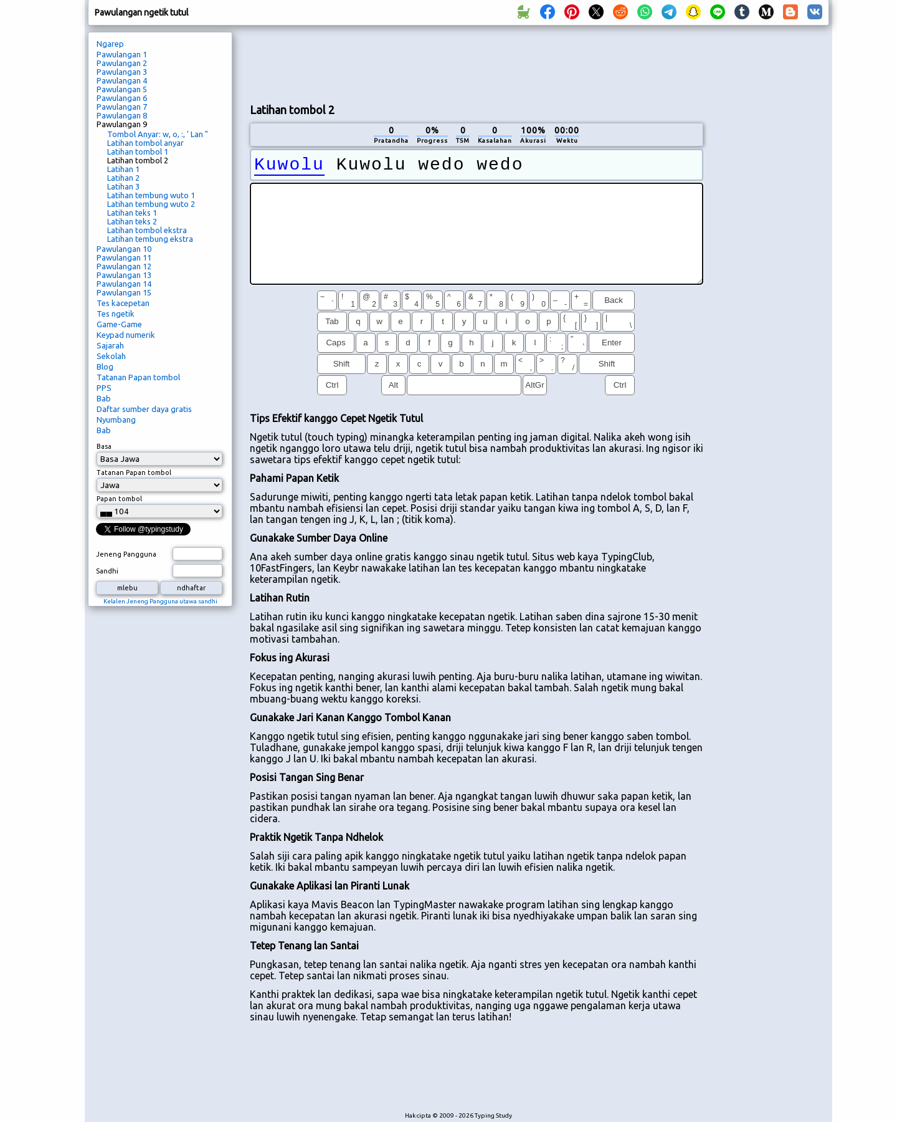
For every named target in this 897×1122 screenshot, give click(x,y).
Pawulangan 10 (124, 248)
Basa (104, 446)
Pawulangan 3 (122, 71)
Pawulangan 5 (122, 89)
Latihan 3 (123, 186)
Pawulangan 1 (122, 54)
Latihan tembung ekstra (150, 238)
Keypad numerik (126, 334)
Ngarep (110, 43)
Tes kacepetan (123, 303)
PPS (104, 387)
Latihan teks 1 (132, 212)
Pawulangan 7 (122, 106)
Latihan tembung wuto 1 (151, 195)
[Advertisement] (476, 63)
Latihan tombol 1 (137, 151)
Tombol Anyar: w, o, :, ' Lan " (157, 134)
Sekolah (111, 356)
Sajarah (110, 345)
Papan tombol (119, 498)
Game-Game (119, 324)
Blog (105, 366)
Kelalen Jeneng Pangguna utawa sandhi (160, 601)
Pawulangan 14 (124, 283)
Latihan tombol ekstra (147, 230)
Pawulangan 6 (122, 98)
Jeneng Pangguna (126, 554)
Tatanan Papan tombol (138, 377)
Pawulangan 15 (124, 292)
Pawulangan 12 (124, 266)
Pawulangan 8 (122, 115)
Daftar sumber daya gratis (144, 409)
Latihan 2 (123, 177)
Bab (104, 398)
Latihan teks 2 (132, 221)
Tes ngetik (116, 313)
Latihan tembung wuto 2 (151, 203)
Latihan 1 (123, 169)
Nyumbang (116, 419)
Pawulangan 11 (124, 257)
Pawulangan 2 (122, 63)
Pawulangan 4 (122, 80)
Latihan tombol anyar (145, 142)
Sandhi (107, 571)
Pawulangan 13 (124, 275)
